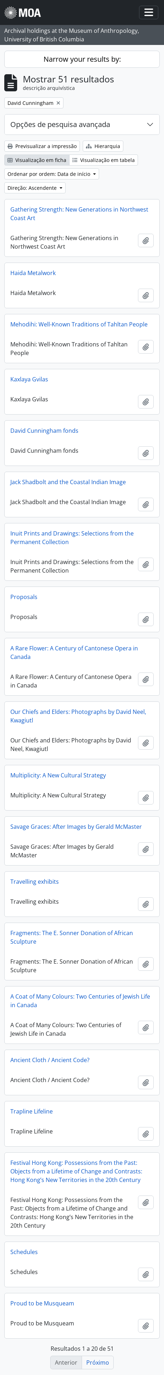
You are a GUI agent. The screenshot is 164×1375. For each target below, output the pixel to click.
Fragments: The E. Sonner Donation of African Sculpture (71, 937)
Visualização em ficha (36, 160)
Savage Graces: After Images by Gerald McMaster (76, 827)
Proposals (23, 597)
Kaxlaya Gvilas (29, 379)
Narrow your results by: (82, 59)
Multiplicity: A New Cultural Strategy (58, 775)
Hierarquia (103, 146)
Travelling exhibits (34, 882)
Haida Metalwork (33, 273)
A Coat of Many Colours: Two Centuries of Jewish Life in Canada (80, 1001)
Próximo (97, 1362)
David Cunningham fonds (44, 431)
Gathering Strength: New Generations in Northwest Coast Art (79, 214)
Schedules (24, 1252)
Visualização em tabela (103, 160)
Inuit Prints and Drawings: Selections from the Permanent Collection (72, 537)
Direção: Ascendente (32, 187)
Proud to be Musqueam (42, 1303)
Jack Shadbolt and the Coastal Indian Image (68, 482)
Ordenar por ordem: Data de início (49, 174)
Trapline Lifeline (31, 1111)
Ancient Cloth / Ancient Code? (49, 1060)
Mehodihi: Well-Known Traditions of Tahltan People (79, 324)
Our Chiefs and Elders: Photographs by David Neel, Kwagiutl (78, 716)
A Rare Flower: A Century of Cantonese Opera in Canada (74, 652)
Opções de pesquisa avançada (60, 124)
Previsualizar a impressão (42, 146)
